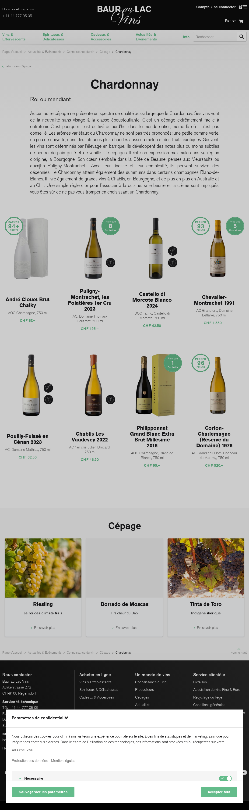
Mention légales (63, 761)
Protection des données (30, 761)
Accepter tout (219, 792)
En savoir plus (22, 749)
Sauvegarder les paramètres (43, 792)
